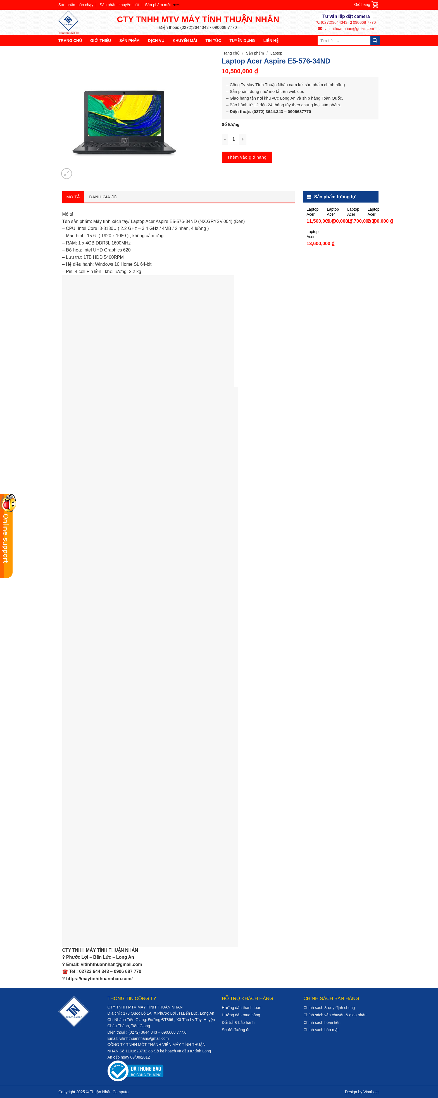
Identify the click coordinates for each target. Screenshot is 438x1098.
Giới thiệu (100, 40)
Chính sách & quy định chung (329, 1007)
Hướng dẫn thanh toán (241, 1007)
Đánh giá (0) (103, 196)
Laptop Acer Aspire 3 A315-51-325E (333, 212)
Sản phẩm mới (158, 5)
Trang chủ (70, 40)
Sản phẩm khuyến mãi (119, 5)
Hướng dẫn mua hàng (241, 1015)
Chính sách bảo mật (321, 1030)
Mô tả (73, 196)
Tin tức (213, 40)
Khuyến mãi (185, 40)
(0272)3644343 (331, 22)
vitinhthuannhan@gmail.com (346, 28)
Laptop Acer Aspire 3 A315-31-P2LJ (374, 212)
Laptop (276, 53)
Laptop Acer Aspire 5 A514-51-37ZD (312, 212)
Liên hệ (270, 40)
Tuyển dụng (242, 40)
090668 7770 (363, 22)
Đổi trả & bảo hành (238, 1022)
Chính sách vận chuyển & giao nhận (335, 1015)
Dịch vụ (156, 40)
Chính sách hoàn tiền (322, 1022)
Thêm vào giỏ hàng (246, 157)
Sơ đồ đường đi (235, 1030)
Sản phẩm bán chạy (75, 5)
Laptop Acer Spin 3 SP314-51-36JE (313, 234)
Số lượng (230, 124)
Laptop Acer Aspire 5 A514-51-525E (353, 212)
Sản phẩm (129, 40)
